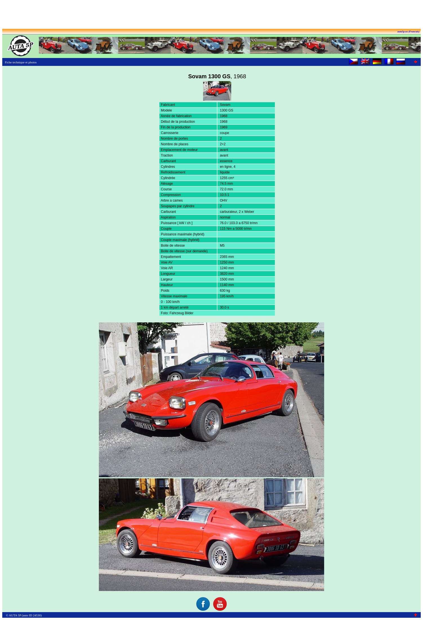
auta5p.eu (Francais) (408, 31)
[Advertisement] (211, 15)
